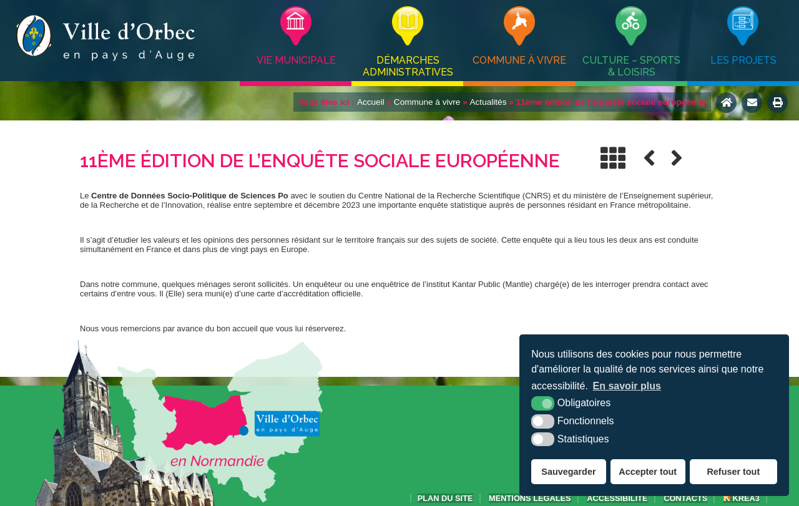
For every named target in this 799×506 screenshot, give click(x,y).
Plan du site (445, 498)
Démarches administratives (408, 66)
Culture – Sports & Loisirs (631, 66)
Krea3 (741, 498)
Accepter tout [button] (648, 472)
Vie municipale (296, 60)
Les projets (743, 60)
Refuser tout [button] (733, 472)
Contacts (685, 498)
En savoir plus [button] (627, 386)
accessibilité (617, 498)
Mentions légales (530, 498)
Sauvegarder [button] (568, 472)
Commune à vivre (519, 60)
